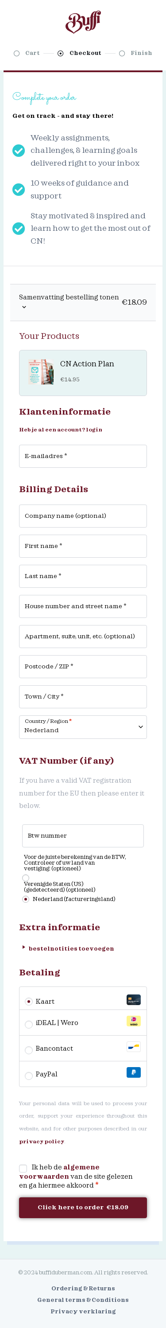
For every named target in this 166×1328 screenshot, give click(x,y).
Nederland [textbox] (41, 730)
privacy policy (41, 1141)
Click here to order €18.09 (83, 1207)
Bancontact (88, 1047)
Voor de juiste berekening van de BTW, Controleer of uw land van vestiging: (75, 862)
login (94, 429)
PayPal (88, 1073)
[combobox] (83, 727)
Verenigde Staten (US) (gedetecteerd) (60, 887)
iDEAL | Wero (88, 1021)
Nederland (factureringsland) (74, 899)
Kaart (88, 1000)
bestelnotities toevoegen (66, 947)
